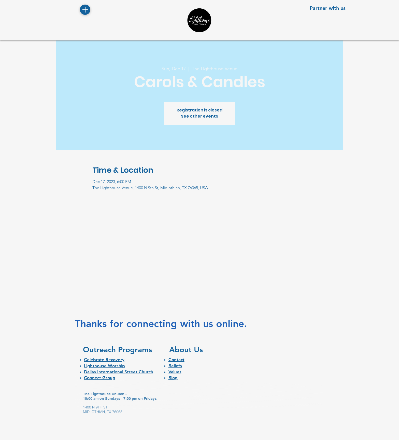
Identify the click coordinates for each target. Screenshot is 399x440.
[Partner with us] (327, 8)
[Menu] (85, 10)
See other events (199, 116)
